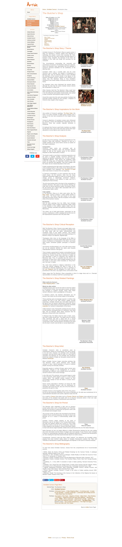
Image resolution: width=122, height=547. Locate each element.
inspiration (45, 306)
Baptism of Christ (86, 104)
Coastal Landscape (70, 492)
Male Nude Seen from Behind (64, 494)
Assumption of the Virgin (61, 496)
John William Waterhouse (30, 106)
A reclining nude (84, 491)
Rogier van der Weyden (32, 133)
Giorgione (29, 75)
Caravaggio (29, 51)
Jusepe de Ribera (31, 113)
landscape (51, 358)
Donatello (29, 61)
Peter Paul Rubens (31, 127)
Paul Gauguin (30, 125)
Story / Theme (47, 37)
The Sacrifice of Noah (68, 169)
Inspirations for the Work (49, 38)
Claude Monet (30, 57)
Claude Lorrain (30, 55)
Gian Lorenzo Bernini (32, 73)
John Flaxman (30, 101)
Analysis (46, 39)
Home (28, 12)
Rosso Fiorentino (31, 136)
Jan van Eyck (30, 90)
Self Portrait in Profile (80, 498)
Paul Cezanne (30, 123)
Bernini (74, 396)
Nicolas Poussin (30, 119)
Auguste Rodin (30, 44)
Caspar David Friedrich (32, 53)
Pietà (86, 388)
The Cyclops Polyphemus (72, 501)
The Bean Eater (86, 131)
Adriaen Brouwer (31, 32)
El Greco (29, 65)
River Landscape (68, 498)
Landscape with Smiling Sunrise (86, 492)
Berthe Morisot (30, 49)
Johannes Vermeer (31, 97)
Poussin (69, 396)
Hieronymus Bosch (31, 81)
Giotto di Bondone (31, 77)
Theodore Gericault (31, 140)
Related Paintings (48, 41)
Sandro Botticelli (31, 138)
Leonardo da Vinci (31, 115)
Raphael (29, 131)
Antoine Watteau (31, 42)
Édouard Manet (30, 63)
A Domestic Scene (60, 491)
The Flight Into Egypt (86, 501)
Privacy (64, 537)
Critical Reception (48, 40)
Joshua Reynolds (31, 111)
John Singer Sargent (31, 103)
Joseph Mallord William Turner (32, 109)
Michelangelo (30, 117)
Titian (28, 142)
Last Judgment (49, 269)
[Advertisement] (32, 172)
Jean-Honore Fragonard (32, 95)
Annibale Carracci (31, 19)
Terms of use (70, 537)
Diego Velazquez (31, 59)
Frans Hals (29, 69)
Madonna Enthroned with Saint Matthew (74, 497)
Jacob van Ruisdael (31, 88)
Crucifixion (59, 497)
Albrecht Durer (30, 36)
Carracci (53, 396)
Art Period (46, 43)
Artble (87, 507)
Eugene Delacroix (31, 67)
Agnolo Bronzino (31, 34)
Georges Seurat (30, 71)
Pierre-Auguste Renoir (32, 129)
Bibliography (46, 45)
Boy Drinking (86, 367)
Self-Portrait (77, 500)
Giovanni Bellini (30, 79)
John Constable (30, 99)
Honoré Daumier (30, 83)
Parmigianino (30, 121)
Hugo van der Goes (31, 86)
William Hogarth (30, 149)
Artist (45, 42)
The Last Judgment (86, 266)
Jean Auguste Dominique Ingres (32, 93)
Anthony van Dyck (31, 40)
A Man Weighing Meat (86, 299)
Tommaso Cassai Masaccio (31, 145)
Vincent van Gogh (31, 147)
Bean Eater (46, 194)
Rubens (81, 396)
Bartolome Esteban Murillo (31, 47)
